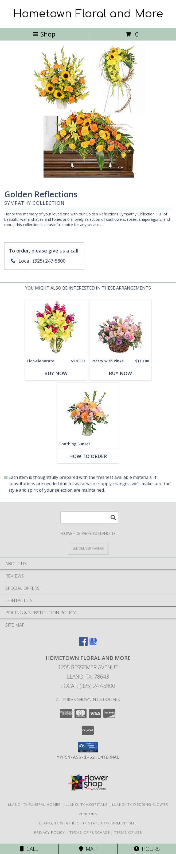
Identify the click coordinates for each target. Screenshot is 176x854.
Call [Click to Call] (29, 848)
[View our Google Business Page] (93, 644)
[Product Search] (89, 517)
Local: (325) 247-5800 (88, 685)
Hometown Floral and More (88, 14)
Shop (44, 34)
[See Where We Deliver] (88, 548)
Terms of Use (128, 832)
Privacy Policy (49, 832)
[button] (88, 747)
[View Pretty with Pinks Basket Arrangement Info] (120, 328)
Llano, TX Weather (58, 823)
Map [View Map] (88, 848)
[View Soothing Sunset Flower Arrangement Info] (88, 411)
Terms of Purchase (89, 832)
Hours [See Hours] (147, 848)
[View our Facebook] (83, 644)
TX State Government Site (110, 823)
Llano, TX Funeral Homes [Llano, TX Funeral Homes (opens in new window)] (34, 804)
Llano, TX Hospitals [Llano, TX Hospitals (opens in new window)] (86, 804)
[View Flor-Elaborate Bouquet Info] (56, 328)
